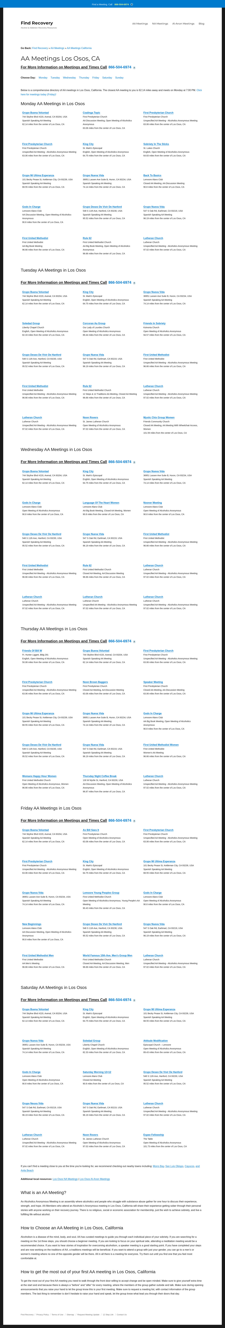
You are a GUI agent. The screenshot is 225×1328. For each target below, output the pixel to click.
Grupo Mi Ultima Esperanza (38, 175)
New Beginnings (31, 924)
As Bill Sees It (91, 830)
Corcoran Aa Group (94, 323)
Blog (201, 23)
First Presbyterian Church (158, 112)
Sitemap (70, 1314)
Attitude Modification (155, 1040)
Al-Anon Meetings (183, 23)
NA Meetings (160, 23)
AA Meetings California (79, 48)
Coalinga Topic (91, 112)
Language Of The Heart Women (101, 502)
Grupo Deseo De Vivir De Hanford (102, 206)
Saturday (107, 77)
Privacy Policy (42, 1314)
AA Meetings (140, 23)
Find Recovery (37, 23)
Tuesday (55, 77)
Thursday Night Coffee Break (100, 776)
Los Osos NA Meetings (65, 1179)
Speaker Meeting (153, 682)
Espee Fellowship (153, 1135)
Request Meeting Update (88, 1314)
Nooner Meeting (152, 502)
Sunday (119, 77)
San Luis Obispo (174, 1166)
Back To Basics (152, 175)
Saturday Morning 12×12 (97, 1072)
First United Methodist (35, 238)
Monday (43, 77)
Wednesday (69, 77)
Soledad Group (31, 323)
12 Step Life (108, 1314)
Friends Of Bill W (32, 650)
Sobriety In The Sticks (156, 144)
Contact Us (122, 1314)
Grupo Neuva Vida (32, 1103)
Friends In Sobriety (154, 323)
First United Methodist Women (161, 744)
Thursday (84, 77)
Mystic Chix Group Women (159, 417)
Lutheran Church (153, 238)
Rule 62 (87, 238)
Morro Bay (158, 1166)
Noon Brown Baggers (95, 682)
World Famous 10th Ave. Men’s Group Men (107, 955)
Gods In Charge (31, 206)
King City (88, 144)
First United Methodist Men (38, 955)
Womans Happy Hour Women (39, 776)
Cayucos (189, 1166)
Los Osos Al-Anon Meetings (95, 1179)
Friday (95, 77)
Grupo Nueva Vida (93, 175)
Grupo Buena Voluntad (35, 112)
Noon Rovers (90, 417)
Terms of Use (57, 1314)
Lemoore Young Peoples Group (101, 892)
